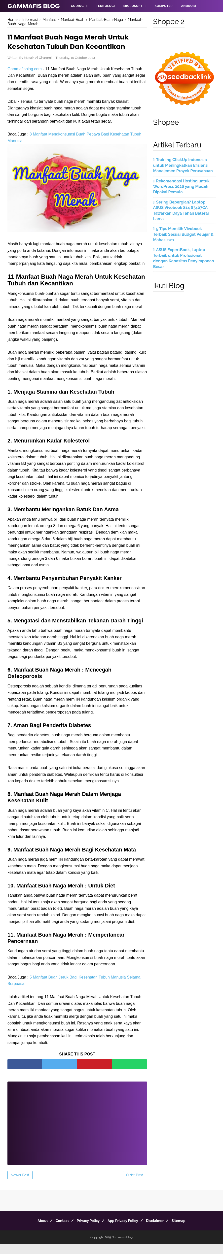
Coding (77, 6)
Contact (58, 1231)
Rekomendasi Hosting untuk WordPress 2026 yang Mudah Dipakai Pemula (181, 187)
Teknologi (105, 6)
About (36, 1231)
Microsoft (133, 6)
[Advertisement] (77, 1130)
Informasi (80, 18)
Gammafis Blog (33, 6)
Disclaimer (159, 1231)
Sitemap (185, 1231)
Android (188, 6)
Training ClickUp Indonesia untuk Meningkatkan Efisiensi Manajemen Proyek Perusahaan (183, 165)
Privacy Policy (86, 1231)
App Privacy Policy (124, 1231)
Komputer (164, 6)
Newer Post (20, 1185)
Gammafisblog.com (24, 71)
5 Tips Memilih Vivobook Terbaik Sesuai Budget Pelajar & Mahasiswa (183, 234)
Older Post (134, 1185)
